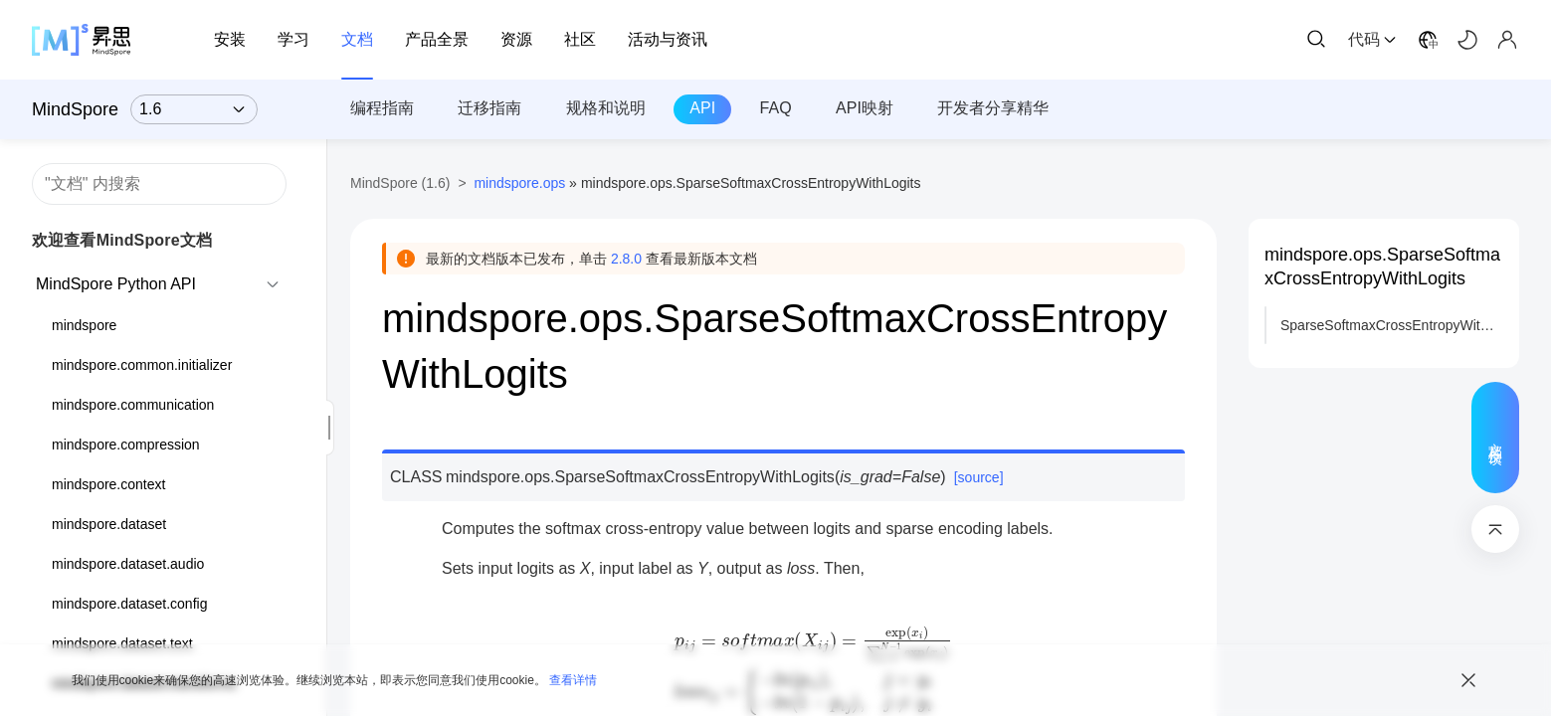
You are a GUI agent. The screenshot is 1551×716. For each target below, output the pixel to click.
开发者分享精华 (993, 107)
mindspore (84, 325)
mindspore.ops (519, 183)
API (702, 107)
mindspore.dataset (109, 524)
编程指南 (382, 107)
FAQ (776, 107)
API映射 (864, 107)
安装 (230, 39)
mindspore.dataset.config (129, 604)
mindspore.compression (126, 444)
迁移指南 (489, 107)
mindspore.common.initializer (142, 365)
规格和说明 (606, 107)
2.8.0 (626, 259)
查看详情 (573, 680)
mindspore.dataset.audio (128, 564)
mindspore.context (108, 484)
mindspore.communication (133, 405)
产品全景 (437, 39)
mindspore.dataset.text (122, 643)
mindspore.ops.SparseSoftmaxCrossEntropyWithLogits (1382, 266)
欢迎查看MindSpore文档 (122, 240)
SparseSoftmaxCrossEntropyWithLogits (1391, 325)
